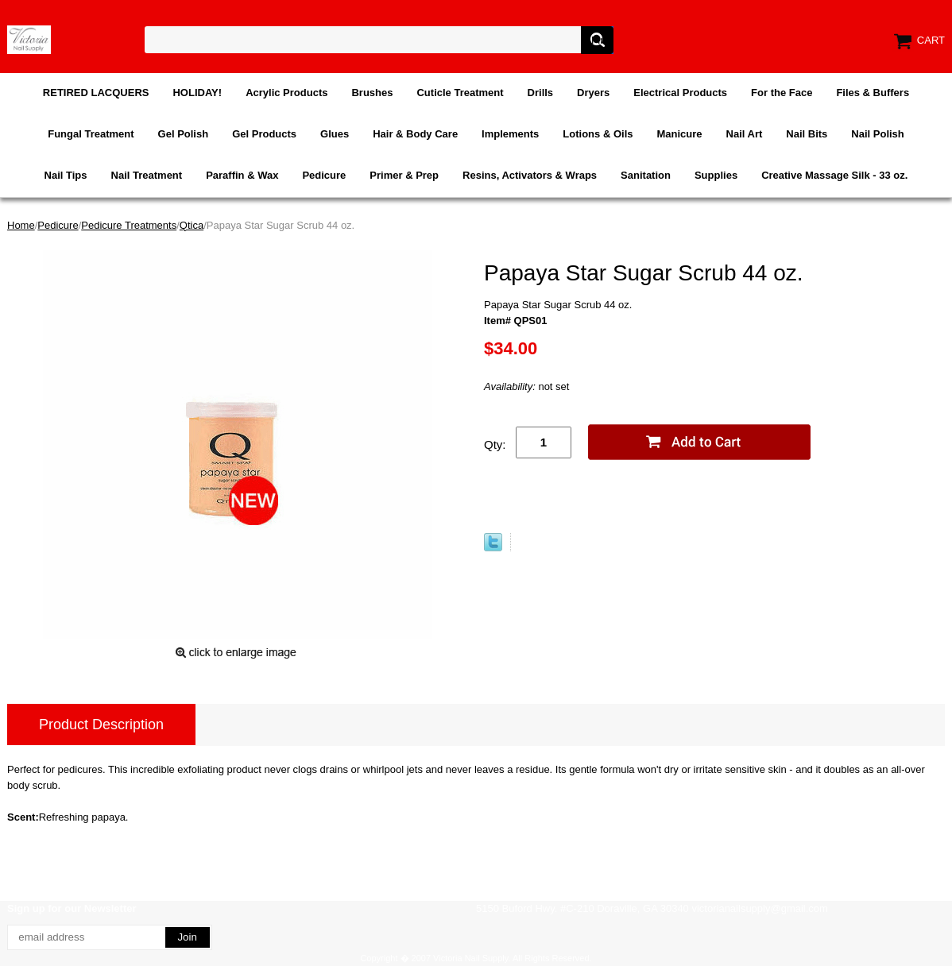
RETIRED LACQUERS (96, 93)
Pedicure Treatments (128, 225)
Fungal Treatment (91, 134)
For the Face (781, 93)
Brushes (372, 93)
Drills (541, 93)
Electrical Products (680, 93)
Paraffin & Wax (242, 175)
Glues (334, 134)
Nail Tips (66, 175)
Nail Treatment (147, 175)
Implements (510, 134)
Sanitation (646, 175)
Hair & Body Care (415, 134)
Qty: (495, 444)
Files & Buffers (872, 93)
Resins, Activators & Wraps (529, 175)
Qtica (191, 225)
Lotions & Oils (598, 134)
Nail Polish (877, 134)
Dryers (593, 93)
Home (21, 225)
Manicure (679, 134)
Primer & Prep (404, 175)
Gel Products (264, 134)
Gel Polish (183, 134)
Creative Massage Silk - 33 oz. (834, 175)
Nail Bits (806, 134)
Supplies (716, 175)
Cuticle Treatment (459, 93)
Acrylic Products (286, 93)
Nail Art (744, 134)
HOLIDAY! (197, 93)
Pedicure (324, 175)
